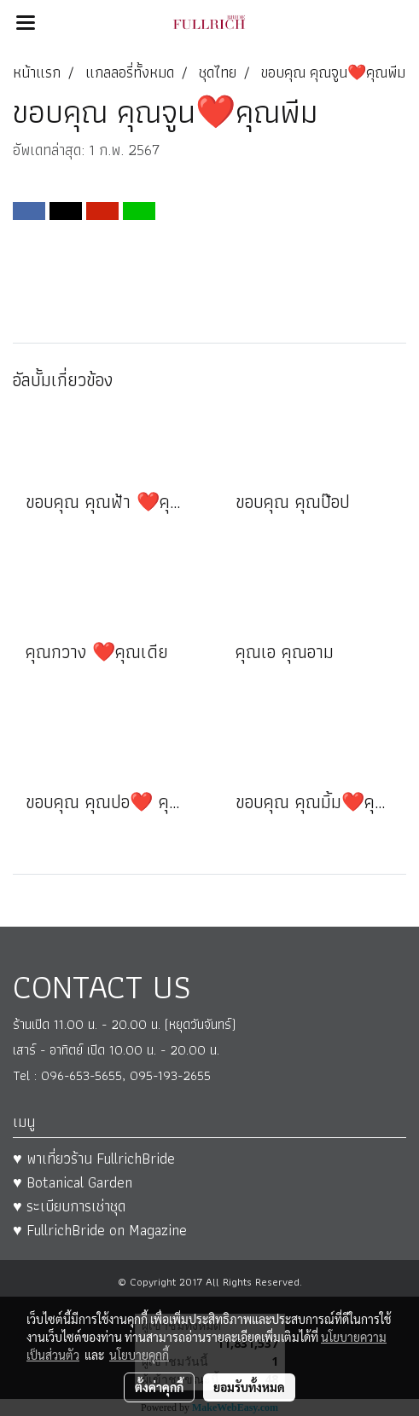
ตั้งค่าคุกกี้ (159, 1387)
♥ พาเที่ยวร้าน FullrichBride (94, 1158)
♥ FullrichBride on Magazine (100, 1229)
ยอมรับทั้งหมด (249, 1387)
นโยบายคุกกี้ (139, 1354)
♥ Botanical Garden (72, 1182)
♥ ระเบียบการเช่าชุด (69, 1205)
